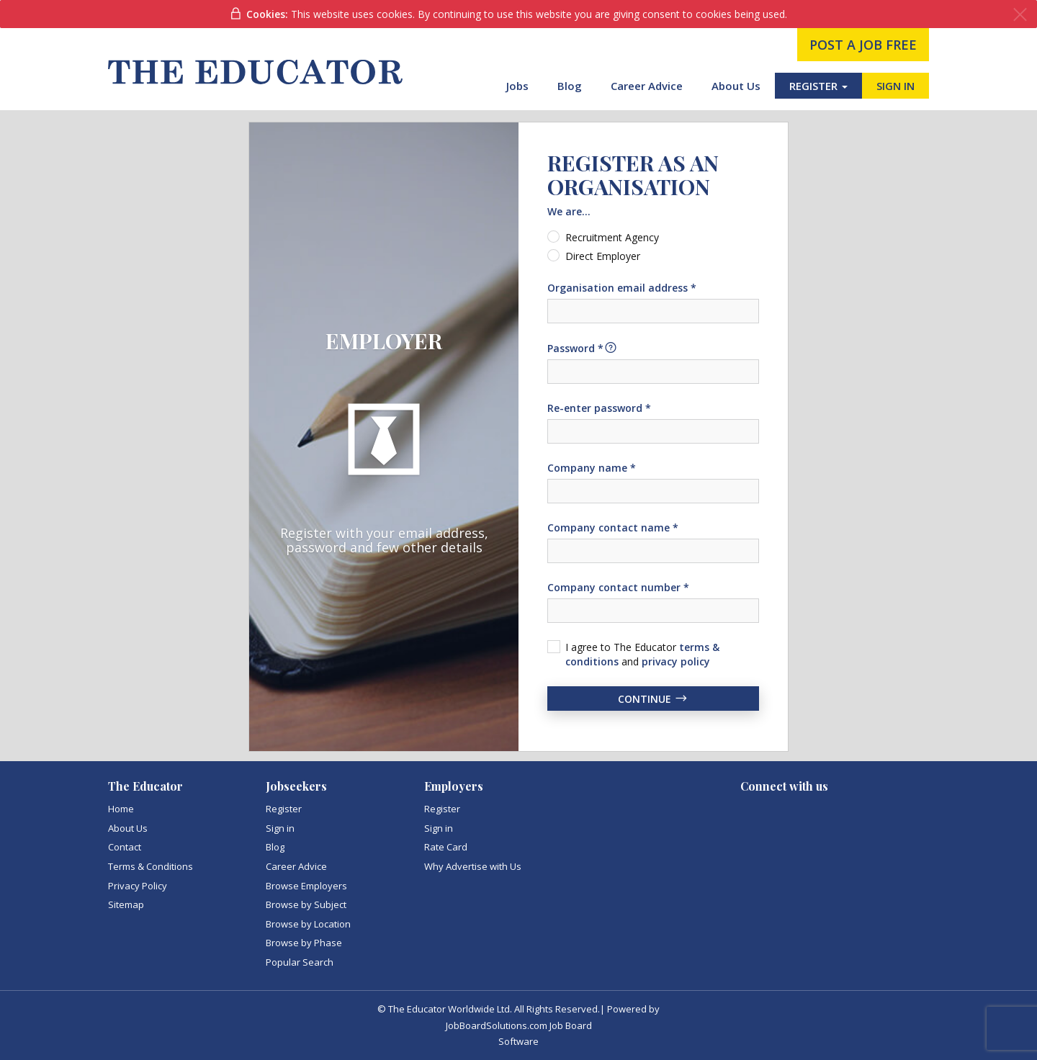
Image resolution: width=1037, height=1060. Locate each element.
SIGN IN (895, 85)
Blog (569, 85)
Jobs (517, 85)
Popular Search (299, 962)
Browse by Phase (304, 942)
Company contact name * (612, 527)
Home (121, 808)
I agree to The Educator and (642, 654)
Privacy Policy (137, 885)
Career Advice (647, 85)
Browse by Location (308, 923)
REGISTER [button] (818, 85)
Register (284, 808)
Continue (653, 698)
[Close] (1020, 14)
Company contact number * (618, 587)
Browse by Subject (306, 904)
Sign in (280, 828)
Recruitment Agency (612, 237)
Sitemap (126, 904)
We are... (569, 211)
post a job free (863, 44)
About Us (735, 85)
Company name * (591, 468)
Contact (124, 846)
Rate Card (445, 846)
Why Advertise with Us (472, 866)
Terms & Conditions (150, 866)
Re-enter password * (599, 408)
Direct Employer (602, 256)
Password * (582, 348)
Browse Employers (306, 885)
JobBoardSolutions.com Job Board (519, 1025)
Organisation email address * (621, 288)
